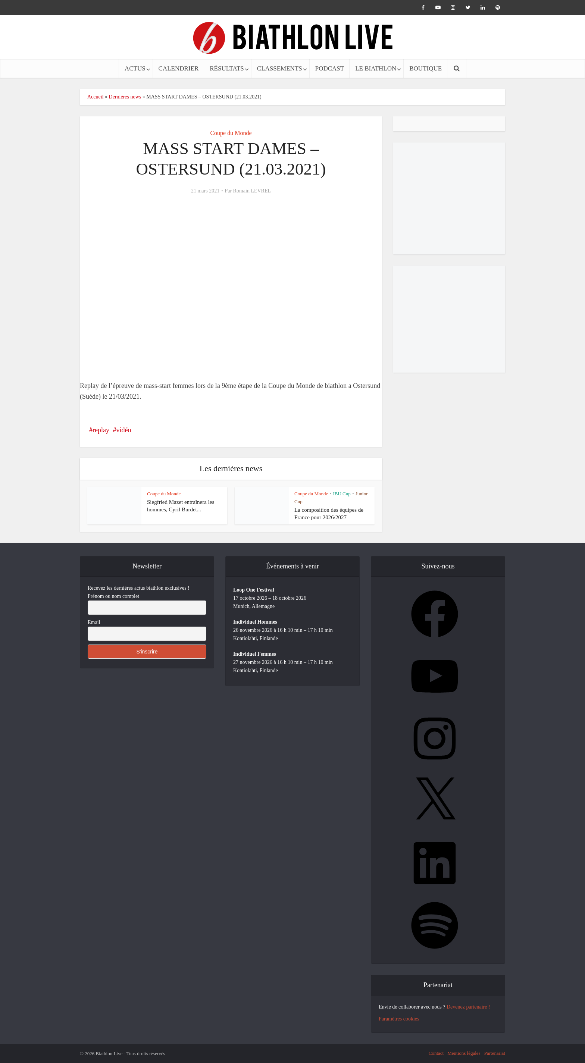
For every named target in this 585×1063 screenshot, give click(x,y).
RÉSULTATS (227, 68)
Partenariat (494, 1053)
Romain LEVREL (252, 191)
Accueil (95, 97)
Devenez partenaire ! (468, 1007)
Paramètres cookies (399, 1019)
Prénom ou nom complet (113, 596)
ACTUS (135, 68)
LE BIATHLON (375, 68)
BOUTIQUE (425, 68)
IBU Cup (341, 493)
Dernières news (125, 97)
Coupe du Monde (230, 133)
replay (101, 430)
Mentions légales (463, 1053)
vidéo (123, 430)
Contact (436, 1053)
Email (94, 622)
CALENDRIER (179, 68)
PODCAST (329, 68)
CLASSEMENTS (279, 68)
